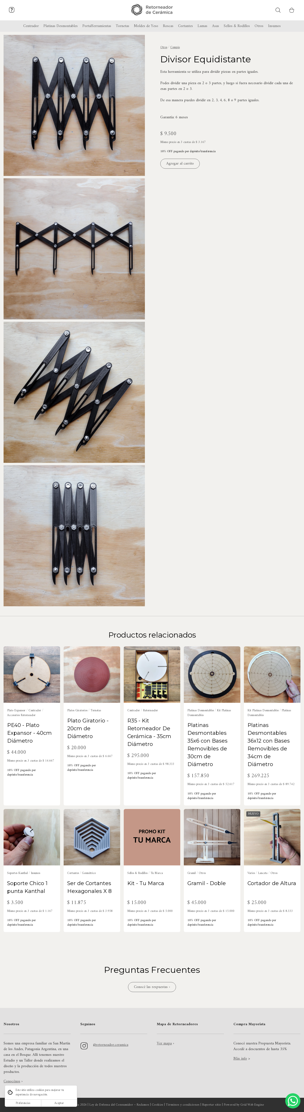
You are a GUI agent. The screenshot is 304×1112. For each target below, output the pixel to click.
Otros (163, 47)
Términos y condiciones (183, 1105)
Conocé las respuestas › (152, 987)
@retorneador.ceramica (110, 1045)
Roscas (168, 26)
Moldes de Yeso (146, 26)
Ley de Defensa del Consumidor (111, 1105)
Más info (240, 1058)
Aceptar (59, 1103)
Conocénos (12, 1081)
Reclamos (143, 1105)
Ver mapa (164, 1043)
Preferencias (23, 1103)
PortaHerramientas (96, 26)
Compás (175, 47)
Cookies (157, 1105)
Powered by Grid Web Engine (244, 1105)
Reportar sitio (211, 1105)
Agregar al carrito (180, 164)
